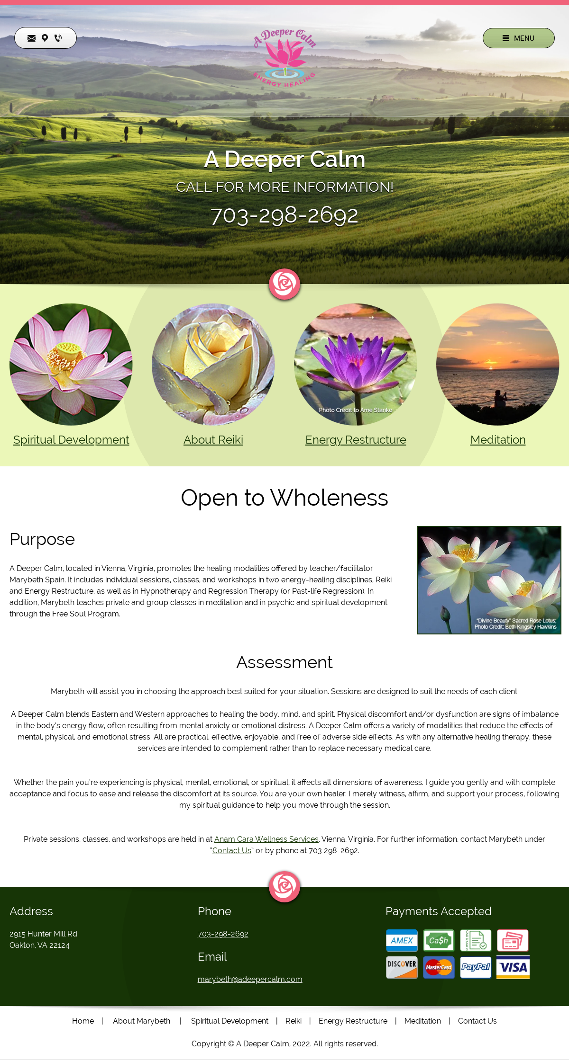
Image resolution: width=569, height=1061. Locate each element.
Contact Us (231, 850)
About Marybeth (141, 1020)
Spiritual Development (71, 439)
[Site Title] (284, 58)
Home (83, 1020)
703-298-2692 (284, 214)
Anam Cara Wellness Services (266, 839)
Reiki (293, 1020)
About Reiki (213, 439)
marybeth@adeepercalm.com (250, 979)
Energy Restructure (355, 439)
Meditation (498, 439)
